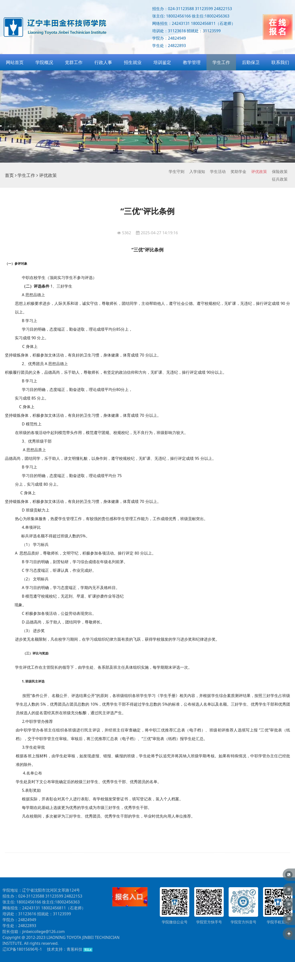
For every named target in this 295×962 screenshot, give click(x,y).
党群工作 (74, 62)
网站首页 (15, 62)
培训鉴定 (162, 62)
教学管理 (192, 62)
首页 (9, 175)
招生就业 (133, 62)
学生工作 (221, 62)
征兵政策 (280, 179)
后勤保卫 (251, 62)
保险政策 (280, 171)
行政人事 (103, 62)
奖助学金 (238, 171)
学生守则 (176, 171)
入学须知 (197, 171)
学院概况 (44, 62)
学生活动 (218, 171)
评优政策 (259, 171)
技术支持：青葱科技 (64, 949)
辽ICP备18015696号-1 (22, 949)
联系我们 (280, 62)
